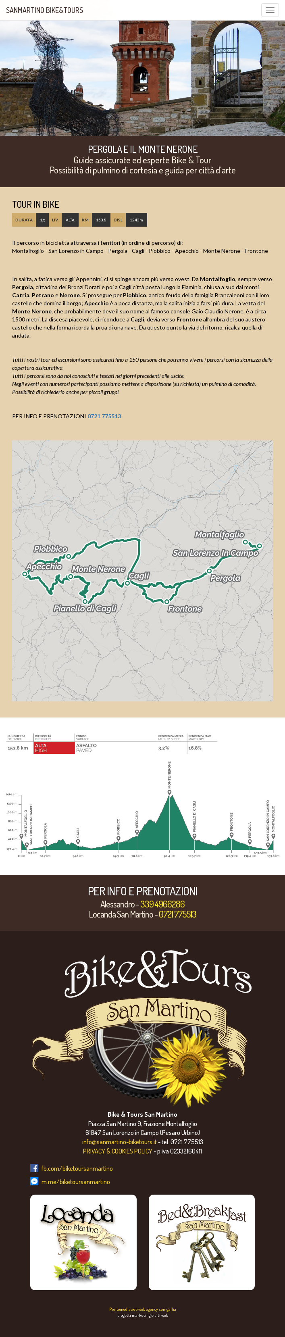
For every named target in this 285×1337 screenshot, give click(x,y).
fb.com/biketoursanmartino (77, 1168)
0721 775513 (104, 416)
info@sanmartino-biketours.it (119, 1142)
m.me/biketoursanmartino (76, 1182)
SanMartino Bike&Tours (44, 10)
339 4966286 (162, 903)
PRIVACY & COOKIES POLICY (117, 1151)
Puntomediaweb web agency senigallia (142, 1309)
